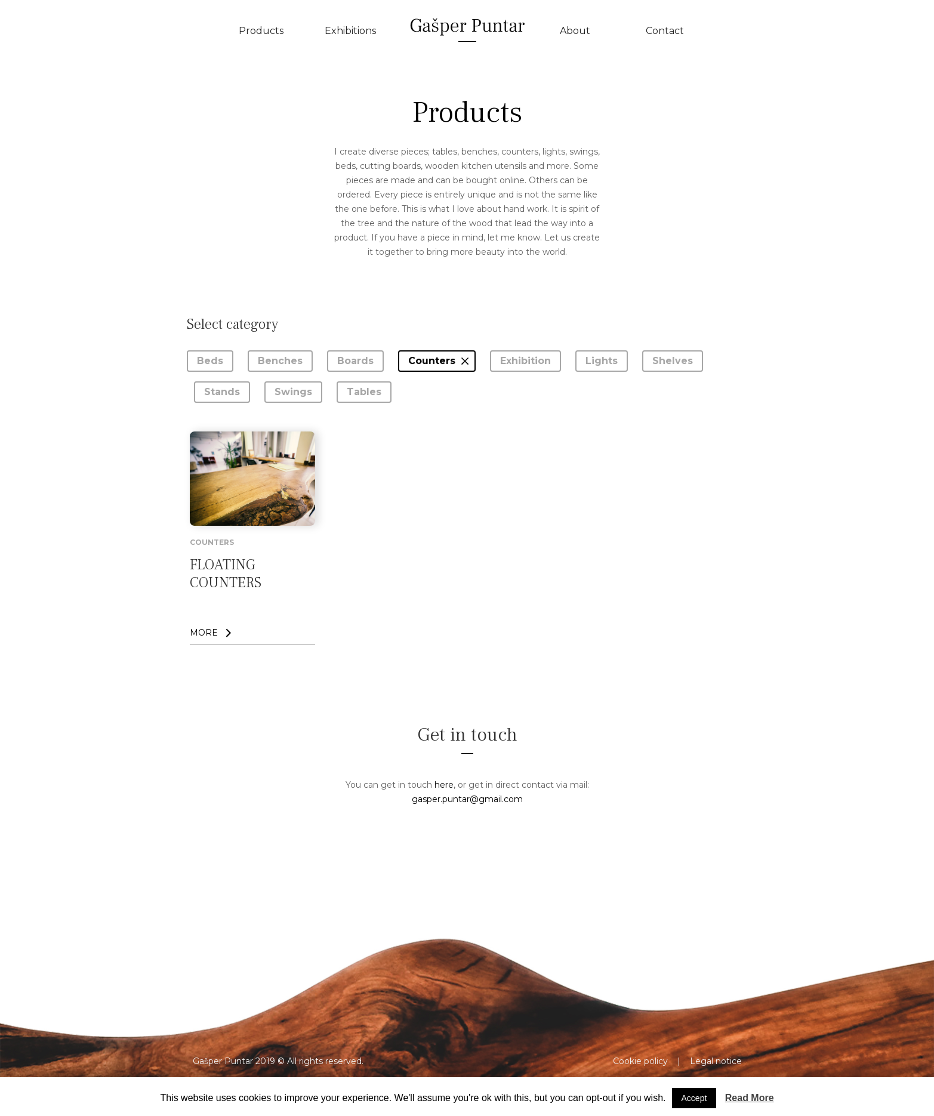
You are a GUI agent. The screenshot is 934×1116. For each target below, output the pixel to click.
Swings (293, 391)
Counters (431, 360)
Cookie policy (640, 1061)
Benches (280, 360)
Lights (601, 360)
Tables (364, 391)
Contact (665, 30)
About (575, 30)
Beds (210, 360)
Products (261, 30)
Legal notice (716, 1061)
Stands (222, 391)
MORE (204, 632)
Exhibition (525, 360)
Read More (749, 1098)
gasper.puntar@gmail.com (467, 799)
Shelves (672, 360)
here (444, 784)
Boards (355, 360)
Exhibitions (350, 30)
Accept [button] (694, 1098)
